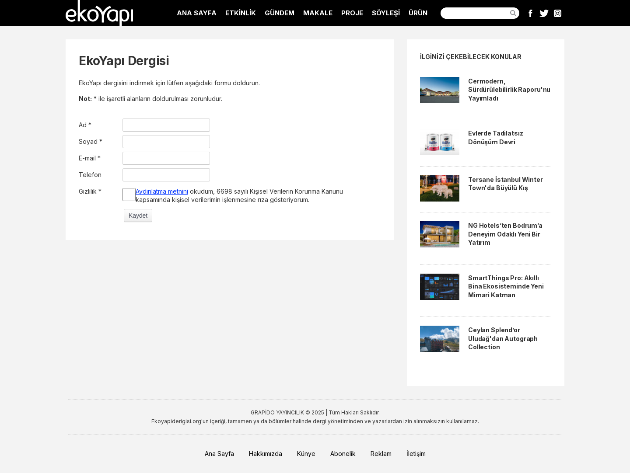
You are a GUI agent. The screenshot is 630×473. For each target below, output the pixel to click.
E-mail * (90, 158)
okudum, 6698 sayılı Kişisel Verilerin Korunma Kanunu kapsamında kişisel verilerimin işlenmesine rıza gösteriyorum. (239, 196)
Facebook (530, 13)
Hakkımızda (265, 453)
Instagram (557, 13)
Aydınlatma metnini (162, 191)
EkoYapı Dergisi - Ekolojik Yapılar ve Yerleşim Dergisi (99, 13)
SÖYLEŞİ (386, 13)
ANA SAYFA (197, 13)
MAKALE (317, 13)
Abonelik (343, 453)
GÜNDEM (279, 13)
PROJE (352, 13)
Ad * (85, 125)
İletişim (416, 453)
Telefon (90, 174)
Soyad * (90, 141)
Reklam (381, 453)
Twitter (544, 13)
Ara (513, 13)
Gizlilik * (90, 191)
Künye (306, 453)
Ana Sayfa (219, 453)
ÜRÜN (418, 13)
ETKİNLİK (240, 13)
